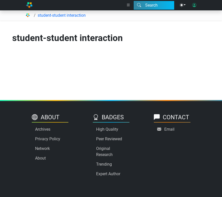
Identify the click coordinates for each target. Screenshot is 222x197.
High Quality (107, 129)
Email (169, 129)
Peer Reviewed (109, 138)
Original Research (104, 151)
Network (42, 148)
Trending (104, 164)
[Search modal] (154, 5)
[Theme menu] (182, 5)
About (40, 158)
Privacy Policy (47, 138)
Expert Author (108, 173)
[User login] (194, 5)
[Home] (29, 5)
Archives (42, 129)
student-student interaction (62, 15)
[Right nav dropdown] (128, 5)
